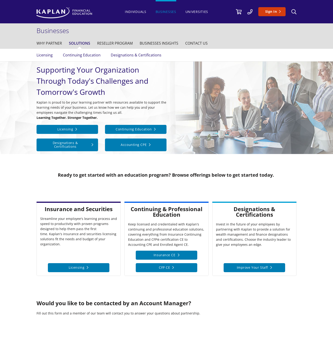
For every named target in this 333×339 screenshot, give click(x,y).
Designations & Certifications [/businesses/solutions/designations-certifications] (136, 55)
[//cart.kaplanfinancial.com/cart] (239, 11)
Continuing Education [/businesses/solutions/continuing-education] (82, 55)
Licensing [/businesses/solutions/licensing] (45, 55)
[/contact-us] (250, 11)
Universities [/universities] (196, 11)
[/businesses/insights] (159, 43)
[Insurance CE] (166, 255)
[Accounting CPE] (135, 145)
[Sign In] (272, 11)
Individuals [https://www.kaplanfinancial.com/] (135, 11)
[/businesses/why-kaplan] (49, 43)
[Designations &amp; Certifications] (67, 145)
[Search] (293, 11)
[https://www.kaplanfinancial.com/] (78, 12)
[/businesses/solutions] (79, 43)
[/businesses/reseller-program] (115, 43)
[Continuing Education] (135, 129)
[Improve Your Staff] (254, 267)
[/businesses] (54, 30)
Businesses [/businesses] (166, 11)
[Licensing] (67, 129)
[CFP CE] (166, 267)
